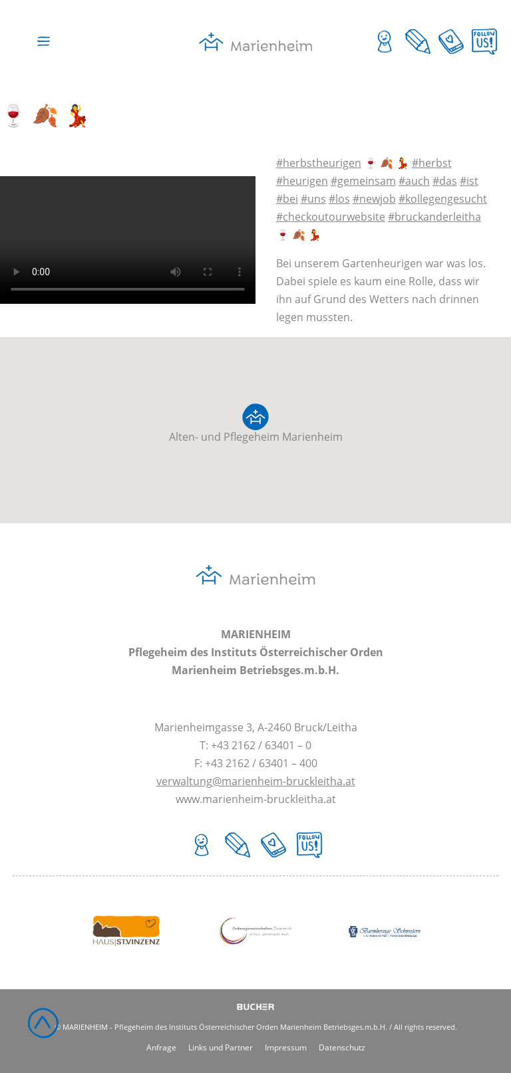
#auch (414, 181)
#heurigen (302, 181)
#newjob (374, 198)
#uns (313, 198)
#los (339, 198)
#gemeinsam (363, 181)
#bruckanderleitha (434, 216)
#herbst (432, 163)
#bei (287, 198)
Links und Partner (220, 1047)
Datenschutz (342, 1047)
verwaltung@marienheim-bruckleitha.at (255, 781)
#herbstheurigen (318, 163)
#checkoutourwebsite (330, 216)
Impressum (286, 1047)
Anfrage (161, 1047)
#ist (469, 181)
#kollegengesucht (443, 198)
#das (444, 181)
